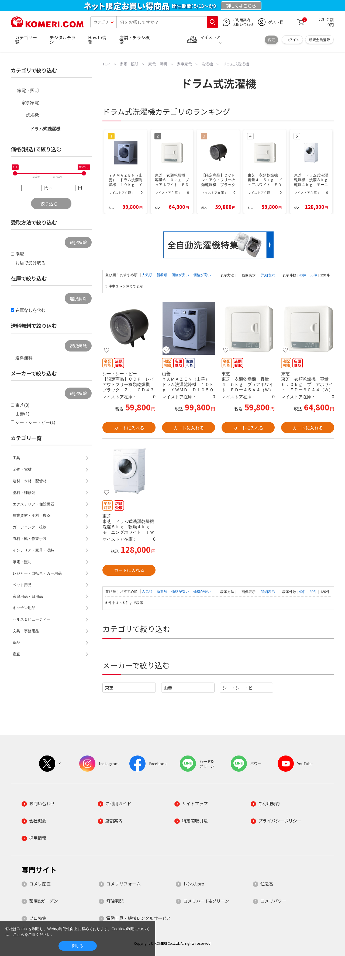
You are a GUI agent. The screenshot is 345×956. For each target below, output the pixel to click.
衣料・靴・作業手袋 (30, 538)
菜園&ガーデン (43, 901)
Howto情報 (97, 39)
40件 (302, 275)
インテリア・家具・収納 (33, 550)
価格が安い (180, 275)
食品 (16, 642)
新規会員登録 (319, 39)
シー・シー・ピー (239, 687)
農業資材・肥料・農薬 (31, 515)
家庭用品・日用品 (28, 596)
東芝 (109, 687)
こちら (18, 934)
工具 (16, 458)
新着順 (162, 275)
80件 (313, 275)
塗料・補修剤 (24, 492)
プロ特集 (37, 918)
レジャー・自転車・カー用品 (37, 573)
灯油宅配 (114, 901)
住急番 (266, 883)
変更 (271, 39)
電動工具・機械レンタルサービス (138, 918)
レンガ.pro (193, 883)
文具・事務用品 (26, 631)
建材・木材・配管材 (30, 481)
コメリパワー (273, 901)
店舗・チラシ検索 (134, 39)
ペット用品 (22, 585)
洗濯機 (32, 115)
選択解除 (78, 242)
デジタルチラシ (62, 39)
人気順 (147, 275)
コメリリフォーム (123, 883)
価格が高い (202, 275)
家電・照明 (28, 90)
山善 (168, 687)
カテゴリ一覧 (26, 39)
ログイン (292, 39)
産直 (16, 654)
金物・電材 (22, 469)
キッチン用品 (24, 608)
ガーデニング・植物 (30, 527)
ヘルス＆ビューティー (31, 619)
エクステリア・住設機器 (33, 504)
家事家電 (30, 102)
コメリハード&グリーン (206, 901)
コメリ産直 (40, 883)
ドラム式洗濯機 (45, 128)
